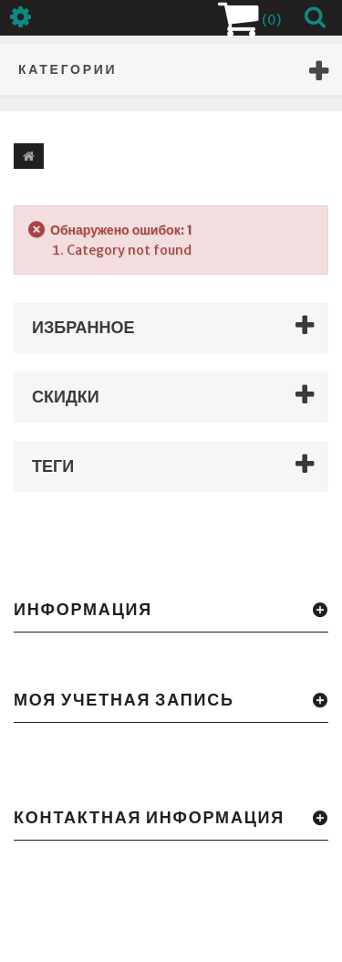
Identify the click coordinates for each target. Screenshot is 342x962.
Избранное (83, 327)
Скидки (65, 396)
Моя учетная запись (124, 699)
